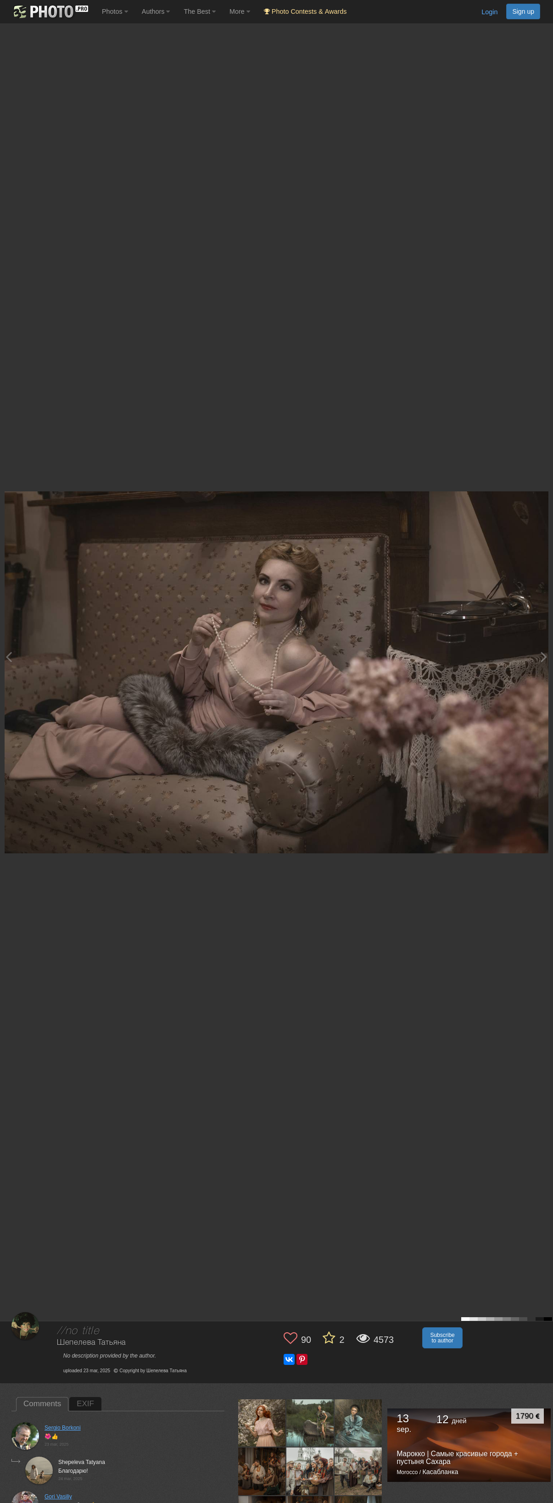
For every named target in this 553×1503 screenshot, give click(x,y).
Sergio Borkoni (63, 1428)
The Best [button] (200, 11)
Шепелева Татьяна (91, 1342)
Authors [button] (156, 11)
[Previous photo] (9, 656)
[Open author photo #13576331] (310, 1423)
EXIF (85, 1403)
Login (489, 12)
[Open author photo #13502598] (358, 1471)
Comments (42, 1403)
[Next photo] (544, 656)
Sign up (523, 11)
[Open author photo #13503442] (310, 1471)
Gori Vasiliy (58, 1496)
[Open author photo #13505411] (262, 1471)
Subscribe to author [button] (442, 1338)
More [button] (239, 11)
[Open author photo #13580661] (262, 1423)
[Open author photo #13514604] (358, 1423)
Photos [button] (115, 11)
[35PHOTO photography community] (49, 12)
